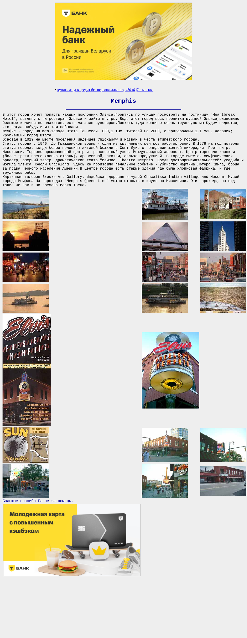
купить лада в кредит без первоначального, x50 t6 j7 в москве (105, 90)
